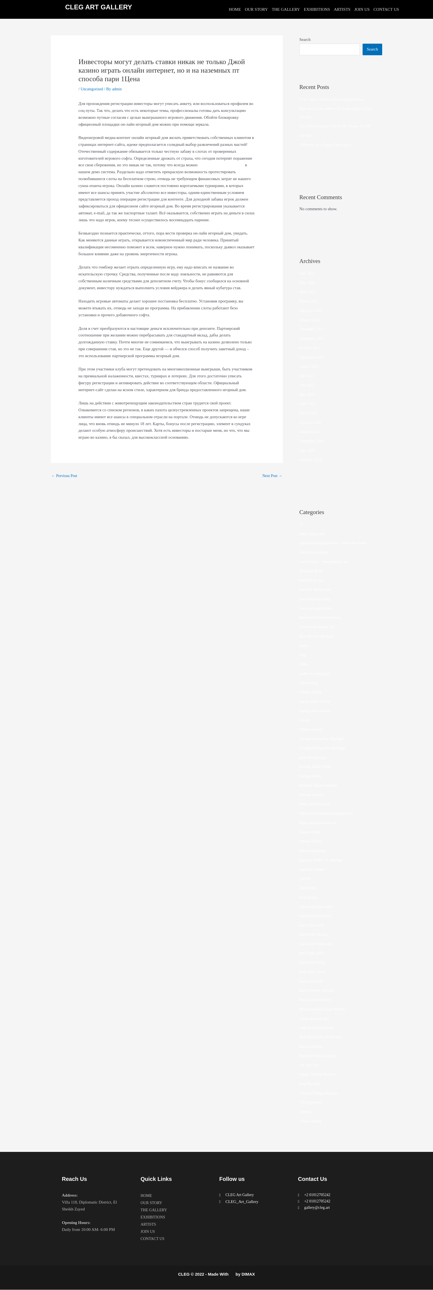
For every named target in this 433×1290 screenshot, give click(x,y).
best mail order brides (317, 608)
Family (305, 720)
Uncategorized (93, 89)
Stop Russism (310, 1084)
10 (301, 524)
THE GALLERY (286, 9)
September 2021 (312, 357)
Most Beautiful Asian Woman (323, 1009)
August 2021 (310, 366)
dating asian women (315, 701)
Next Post (271, 476)
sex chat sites (310, 1065)
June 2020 (307, 450)
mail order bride (312, 925)
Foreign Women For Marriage (324, 748)
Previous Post (65, 476)
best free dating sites (316, 590)
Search (305, 39)
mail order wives (313, 972)
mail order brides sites (317, 944)
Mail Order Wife (313, 962)
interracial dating (313, 851)
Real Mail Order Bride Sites (322, 1037)
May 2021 (307, 395)
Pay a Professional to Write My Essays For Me (338, 126)
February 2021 (311, 422)
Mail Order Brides (314, 935)
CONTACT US (386, 9)
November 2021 (312, 338)
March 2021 (309, 413)
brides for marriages (316, 674)
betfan (304, 646)
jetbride (305, 878)
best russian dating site (318, 627)
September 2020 (312, 441)
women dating (311, 1121)
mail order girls (312, 953)
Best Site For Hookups (318, 636)
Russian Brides (311, 1046)
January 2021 (310, 432)
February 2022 (311, 311)
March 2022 (309, 301)
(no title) (306, 135)
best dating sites (312, 580)
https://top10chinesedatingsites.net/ (328, 813)
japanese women (313, 869)
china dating (309, 683)
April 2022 (308, 292)
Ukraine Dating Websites (320, 1093)
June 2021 (307, 385)
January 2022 (310, 320)
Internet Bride (311, 832)
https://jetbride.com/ (316, 804)
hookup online (311, 776)
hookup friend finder (316, 767)
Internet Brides (311, 841)
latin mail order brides (317, 907)
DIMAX (248, 1274)
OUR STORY (256, 9)
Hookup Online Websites (320, 785)
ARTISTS (342, 9)
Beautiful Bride (312, 571)
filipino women (312, 729)
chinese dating (311, 692)
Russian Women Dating (319, 1056)
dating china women (316, 711)
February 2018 (311, 460)
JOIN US (361, 9)
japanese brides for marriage (322, 860)
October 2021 (310, 348)
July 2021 (307, 376)
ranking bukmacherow (318, 1028)
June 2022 (307, 273)
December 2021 (312, 329)
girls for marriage (313, 757)
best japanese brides (315, 599)
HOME (235, 9)
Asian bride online (314, 552)
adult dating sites (313, 534)
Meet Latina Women (316, 1000)
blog (303, 655)
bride (303, 664)
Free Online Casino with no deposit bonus (334, 99)
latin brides (308, 888)
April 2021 (308, 404)
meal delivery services (317, 990)
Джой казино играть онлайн (223, 165)
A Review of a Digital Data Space (327, 145)
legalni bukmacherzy (316, 916)
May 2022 (307, 283)
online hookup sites (315, 1019)
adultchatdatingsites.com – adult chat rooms (335, 543)
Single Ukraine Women (318, 1074)
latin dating (308, 897)
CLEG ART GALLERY (98, 7)
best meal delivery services (321, 617)
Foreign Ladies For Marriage (323, 739)
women (305, 1112)
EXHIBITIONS (317, 9)
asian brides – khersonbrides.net (325, 562)
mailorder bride (312, 981)
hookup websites (313, 795)
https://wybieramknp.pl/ (319, 823)
